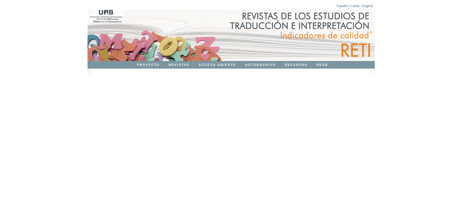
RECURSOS (296, 65)
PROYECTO (148, 65)
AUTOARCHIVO (260, 65)
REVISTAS (179, 65)
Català (355, 6)
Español (342, 6)
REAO (322, 65)
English (367, 6)
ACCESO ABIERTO (217, 65)
